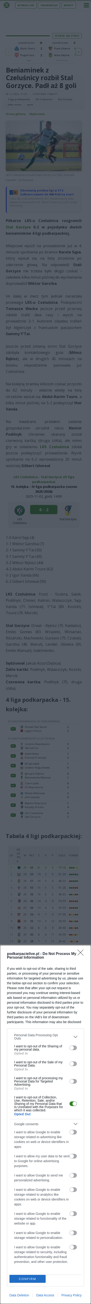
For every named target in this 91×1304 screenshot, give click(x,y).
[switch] (73, 1048)
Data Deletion (19, 1295)
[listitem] (45, 1036)
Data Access (45, 1295)
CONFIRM (27, 1279)
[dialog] (45, 1124)
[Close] (82, 954)
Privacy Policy (71, 1295)
